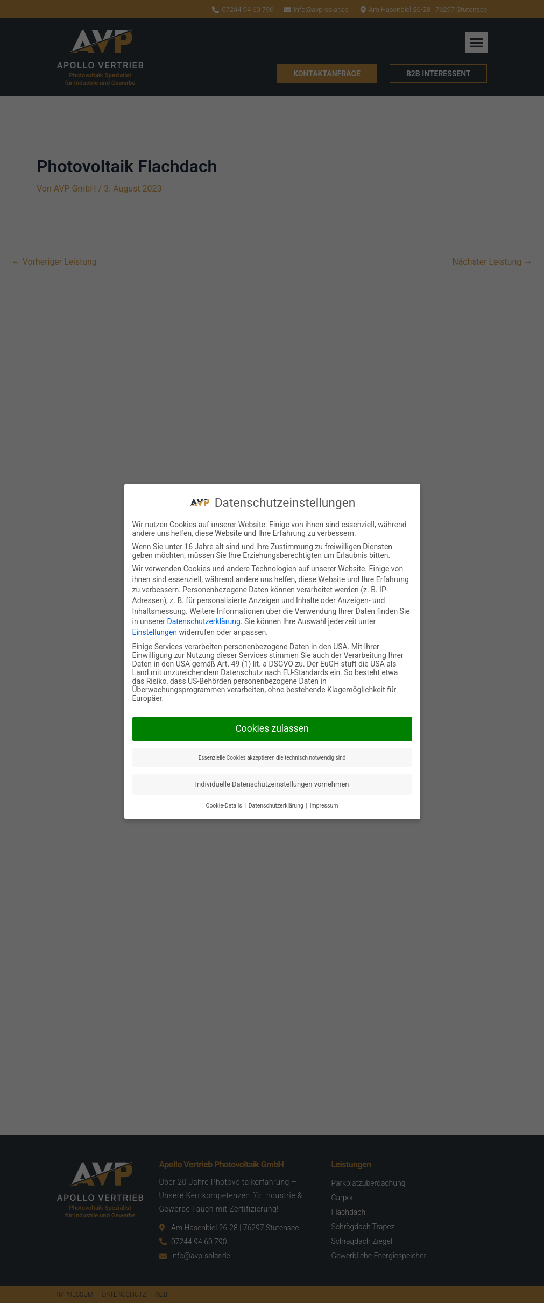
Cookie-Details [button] (225, 805)
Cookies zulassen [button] (271, 728)
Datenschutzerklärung (203, 621)
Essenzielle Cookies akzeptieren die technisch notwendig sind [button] (272, 758)
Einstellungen (155, 632)
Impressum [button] (324, 805)
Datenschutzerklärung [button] (277, 805)
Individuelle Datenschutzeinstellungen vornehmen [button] (272, 784)
